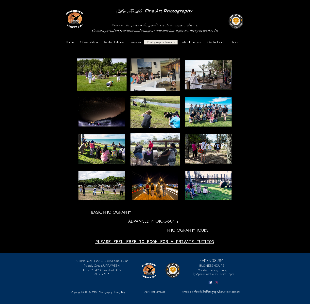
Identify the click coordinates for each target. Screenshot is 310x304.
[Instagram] (215, 282)
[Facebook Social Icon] (210, 282)
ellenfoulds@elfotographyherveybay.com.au (215, 291)
